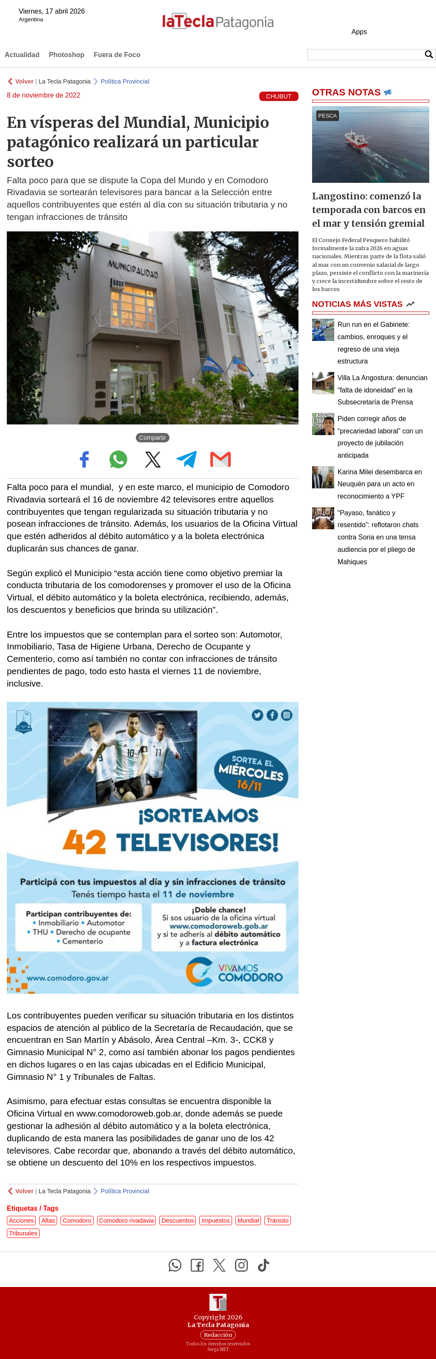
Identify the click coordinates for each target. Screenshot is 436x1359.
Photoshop (67, 54)
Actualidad (22, 54)
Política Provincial (125, 81)
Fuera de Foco (117, 54)
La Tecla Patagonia (65, 81)
